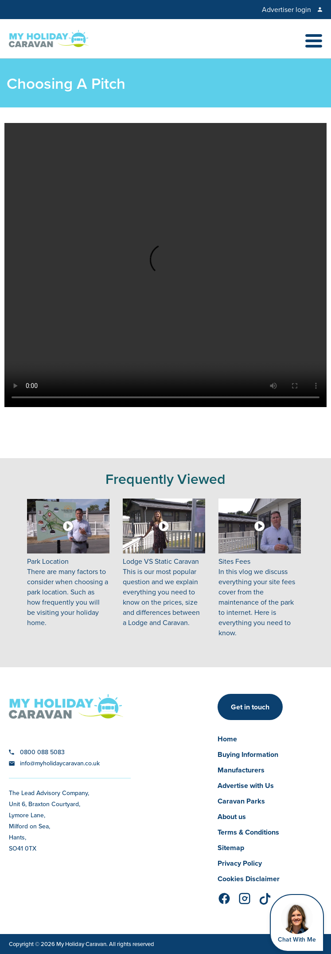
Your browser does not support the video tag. (165, 265)
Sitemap (231, 848)
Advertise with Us (246, 785)
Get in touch (250, 707)
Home (227, 739)
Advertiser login (286, 9)
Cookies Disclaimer (249, 879)
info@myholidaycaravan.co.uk (60, 763)
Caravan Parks (241, 801)
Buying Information (248, 754)
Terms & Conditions (248, 832)
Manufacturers (241, 770)
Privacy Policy (240, 863)
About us (232, 816)
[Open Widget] (297, 923)
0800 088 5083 (42, 752)
